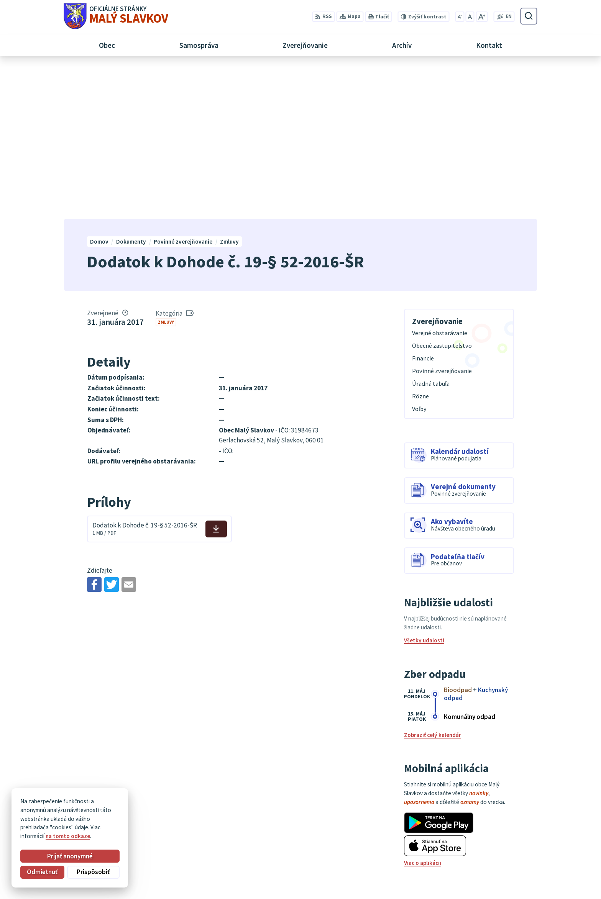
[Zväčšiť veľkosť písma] (482, 16)
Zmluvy (166, 170)
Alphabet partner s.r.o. (158, 807)
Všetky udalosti (424, 489)
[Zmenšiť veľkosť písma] (459, 16)
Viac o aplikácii (422, 711)
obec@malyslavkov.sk (508, 862)
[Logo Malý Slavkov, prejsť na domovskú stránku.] (116, 16)
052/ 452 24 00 (498, 854)
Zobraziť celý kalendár (432, 583)
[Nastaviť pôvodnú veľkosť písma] (470, 16)
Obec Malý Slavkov (129, 813)
